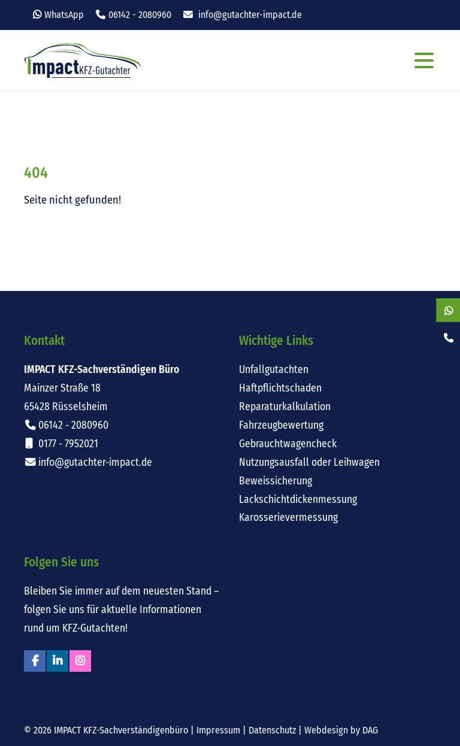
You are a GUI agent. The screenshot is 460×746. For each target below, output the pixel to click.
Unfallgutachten (273, 369)
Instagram (80, 661)
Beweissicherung (275, 481)
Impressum (218, 730)
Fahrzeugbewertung (281, 425)
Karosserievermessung (288, 517)
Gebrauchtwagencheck (288, 444)
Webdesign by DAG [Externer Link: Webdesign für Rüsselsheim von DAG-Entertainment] (341, 730)
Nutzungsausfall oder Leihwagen (309, 462)
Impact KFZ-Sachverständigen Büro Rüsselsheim (82, 60)
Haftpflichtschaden (280, 388)
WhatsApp (64, 14)
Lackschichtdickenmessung (298, 499)
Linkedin (57, 661)
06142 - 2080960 (139, 14)
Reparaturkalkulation (285, 407)
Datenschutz (272, 730)
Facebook (35, 661)
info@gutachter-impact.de (250, 14)
